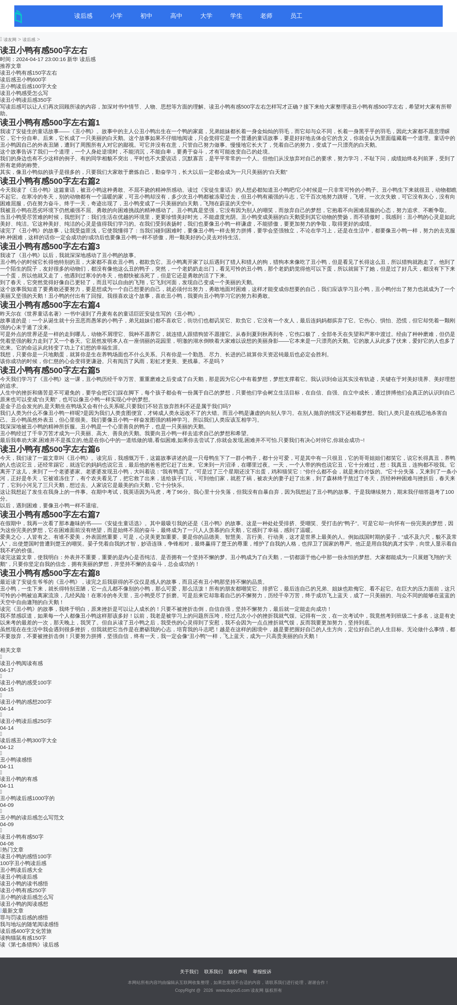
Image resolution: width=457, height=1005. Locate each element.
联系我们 (213, 971)
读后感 (83, 15)
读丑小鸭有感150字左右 (28, 73)
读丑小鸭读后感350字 (26, 100)
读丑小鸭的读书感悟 (24, 883)
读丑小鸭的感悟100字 (26, 856)
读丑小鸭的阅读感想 (24, 904)
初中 (146, 15)
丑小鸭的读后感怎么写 (27, 897)
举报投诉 (262, 971)
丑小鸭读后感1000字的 (27, 798)
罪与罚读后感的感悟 (24, 917)
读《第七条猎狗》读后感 (29, 944)
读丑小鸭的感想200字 (26, 702)
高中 (176, 15)
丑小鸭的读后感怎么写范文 (32, 817)
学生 (236, 15)
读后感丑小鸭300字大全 (28, 740)
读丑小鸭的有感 (18, 779)
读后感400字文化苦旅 (26, 931)
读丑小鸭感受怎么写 (24, 93)
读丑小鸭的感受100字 (26, 682)
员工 (296, 15)
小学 (116, 15)
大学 (206, 15)
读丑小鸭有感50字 (22, 837)
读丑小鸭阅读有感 (21, 663)
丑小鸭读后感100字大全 (28, 86)
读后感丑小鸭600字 (23, 79)
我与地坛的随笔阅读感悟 (29, 924)
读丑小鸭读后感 (18, 877)
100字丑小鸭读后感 (23, 863)
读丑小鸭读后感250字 (26, 721)
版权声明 (237, 971)
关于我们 (189, 971)
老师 (266, 15)
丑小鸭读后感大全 (21, 870)
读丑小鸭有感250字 (23, 890)
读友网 (10, 39)
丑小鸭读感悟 (16, 760)
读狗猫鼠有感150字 (23, 938)
